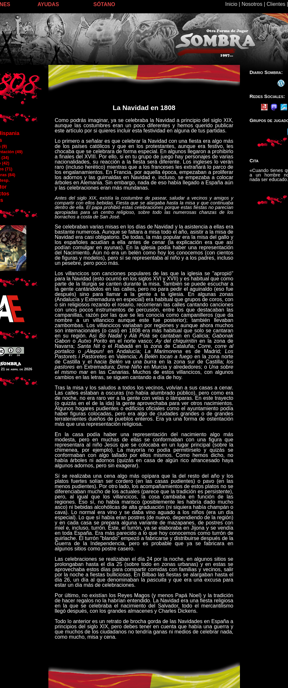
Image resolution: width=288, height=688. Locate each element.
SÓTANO (104, 4)
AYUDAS (48, 4)
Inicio (231, 4)
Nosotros (252, 4)
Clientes (276, 4)
